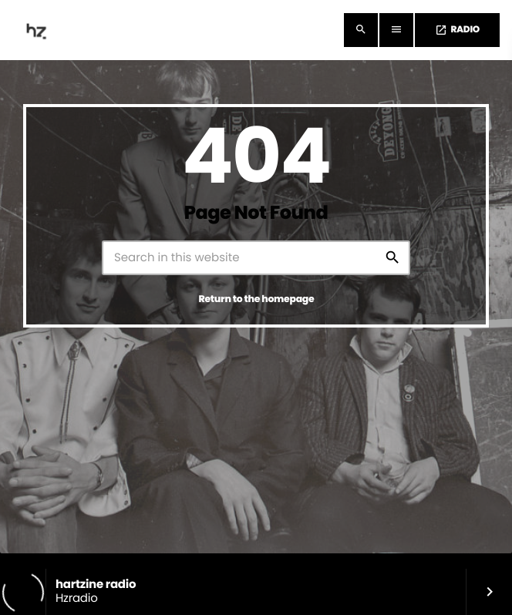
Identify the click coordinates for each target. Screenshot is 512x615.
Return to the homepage (257, 299)
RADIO (457, 29)
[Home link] (38, 30)
